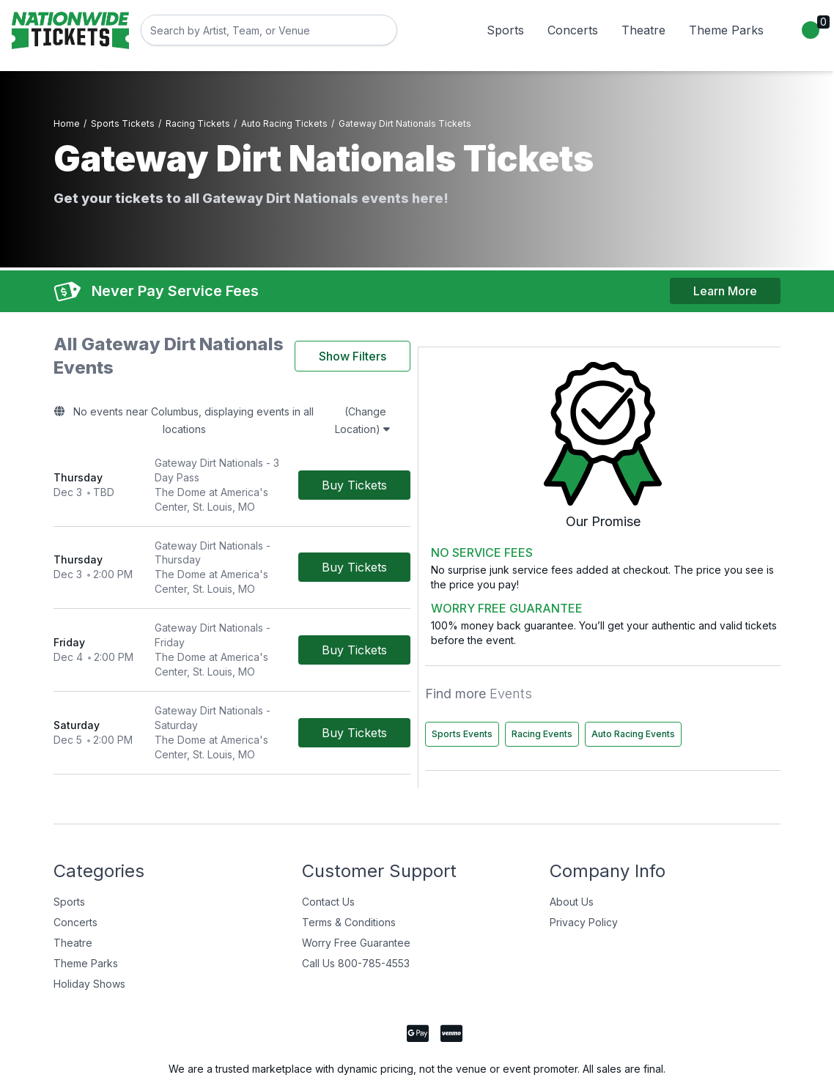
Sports (505, 30)
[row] (302, 429)
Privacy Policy (584, 874)
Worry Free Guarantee (356, 895)
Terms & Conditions (349, 874)
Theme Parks (726, 30)
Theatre (643, 30)
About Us (572, 854)
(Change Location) (479, 387)
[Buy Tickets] (496, 428)
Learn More (725, 279)
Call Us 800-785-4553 (356, 915)
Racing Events (716, 655)
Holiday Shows (89, 936)
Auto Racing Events (648, 686)
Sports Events (636, 655)
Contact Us (328, 854)
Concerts (572, 30)
